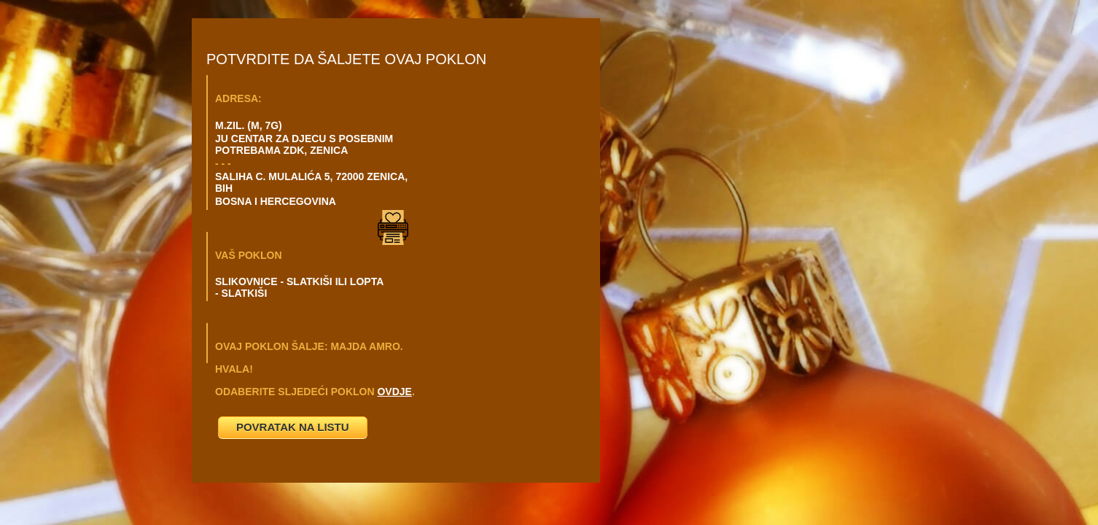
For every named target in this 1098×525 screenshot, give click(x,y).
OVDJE (394, 391)
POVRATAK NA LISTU (292, 427)
